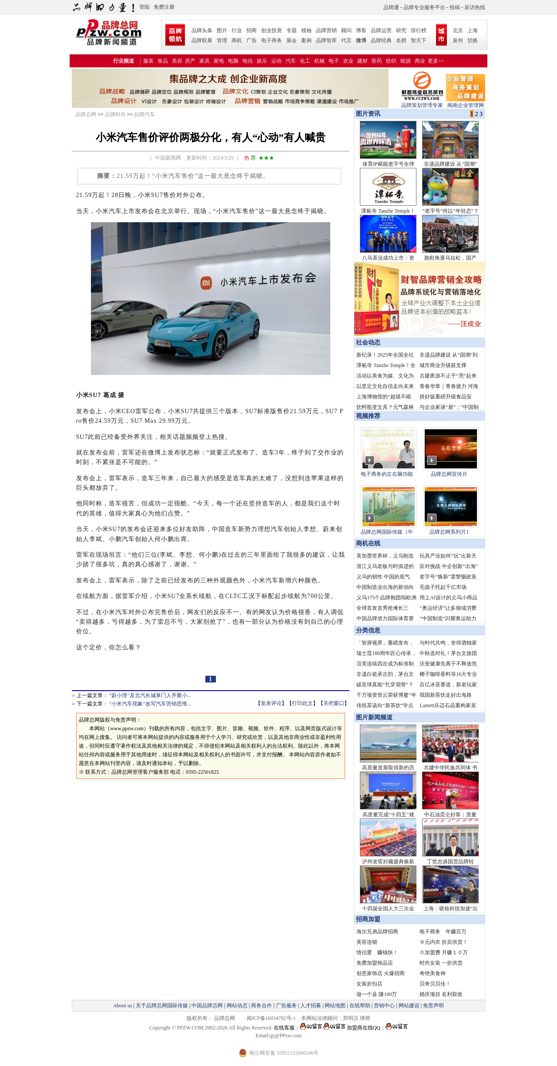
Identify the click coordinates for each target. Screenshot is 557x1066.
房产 (190, 61)
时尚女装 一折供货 (441, 963)
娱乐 (262, 61)
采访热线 (474, 7)
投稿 (455, 7)
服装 (148, 61)
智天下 (418, 40)
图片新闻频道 (374, 717)
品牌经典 (381, 40)
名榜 (401, 40)
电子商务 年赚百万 (442, 932)
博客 (361, 30)
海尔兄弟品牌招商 (377, 932)
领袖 (306, 30)
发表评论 (271, 703)
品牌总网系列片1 (449, 532)
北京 (458, 30)
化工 (305, 61)
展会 (291, 40)
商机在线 (368, 543)
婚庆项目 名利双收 (441, 994)
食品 (163, 61)
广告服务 (286, 1006)
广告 (251, 40)
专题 (291, 30)
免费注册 (164, 7)
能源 (405, 61)
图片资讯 (367, 113)
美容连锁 (366, 942)
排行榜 (418, 30)
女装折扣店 (369, 984)
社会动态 (368, 342)
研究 (401, 30)
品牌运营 (381, 30)
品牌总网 (85, 114)
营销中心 (384, 1006)
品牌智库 (326, 40)
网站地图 (335, 1006)
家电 (219, 61)
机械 (319, 61)
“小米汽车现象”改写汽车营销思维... (150, 704)
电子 (334, 61)
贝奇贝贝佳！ (435, 984)
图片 (222, 30)
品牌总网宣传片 (449, 474)
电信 (247, 61)
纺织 (391, 61)
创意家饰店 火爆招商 (380, 973)
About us (122, 1006)
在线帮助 (359, 1006)
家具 (204, 61)
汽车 (290, 61)
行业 (237, 30)
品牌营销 (326, 30)
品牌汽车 (144, 114)
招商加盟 (368, 919)
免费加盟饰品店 (374, 963)
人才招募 (310, 1006)
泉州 (458, 40)
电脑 (233, 61)
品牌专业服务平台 (424, 7)
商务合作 (261, 1006)
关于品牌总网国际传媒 (162, 1006)
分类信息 (368, 630)
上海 (472, 30)
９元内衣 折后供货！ (443, 942)
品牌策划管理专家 (422, 102)
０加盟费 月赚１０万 (443, 952)
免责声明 (433, 1006)
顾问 (346, 30)
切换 (472, 40)
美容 (177, 61)
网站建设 (409, 1006)
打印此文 (302, 703)
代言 (346, 40)
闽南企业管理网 (465, 102)
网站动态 (237, 1006)
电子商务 (271, 40)
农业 (348, 61)
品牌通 (391, 7)
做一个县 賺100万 (376, 994)
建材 (362, 61)
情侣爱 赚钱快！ (377, 952)
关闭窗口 (333, 703)
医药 (377, 61)
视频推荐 (368, 416)
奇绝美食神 (432, 973)
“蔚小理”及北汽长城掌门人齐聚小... (150, 695)
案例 (306, 40)
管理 (222, 40)
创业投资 (271, 30)
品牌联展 (201, 40)
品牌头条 (201, 30)
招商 (251, 30)
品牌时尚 (115, 114)
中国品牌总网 (207, 1006)
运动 (276, 61)
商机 (237, 40)
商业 (420, 61)
